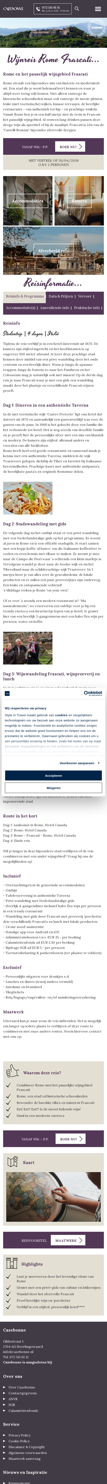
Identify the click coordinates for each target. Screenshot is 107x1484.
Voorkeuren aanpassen (77, 763)
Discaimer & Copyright (27, 1447)
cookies (61, 715)
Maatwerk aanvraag (25, 1458)
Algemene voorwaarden (28, 1453)
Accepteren (53, 775)
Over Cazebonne (22, 1387)
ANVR (13, 1399)
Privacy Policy (19, 1435)
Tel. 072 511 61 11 (16, 1357)
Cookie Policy (19, 1441)
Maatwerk (66, 1240)
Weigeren (53, 787)
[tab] (24, 297)
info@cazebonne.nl (18, 1352)
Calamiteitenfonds (23, 1410)
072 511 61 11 (51, 7)
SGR (12, 1405)
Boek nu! (68, 147)
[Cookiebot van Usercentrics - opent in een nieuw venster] (84, 693)
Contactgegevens (23, 1393)
